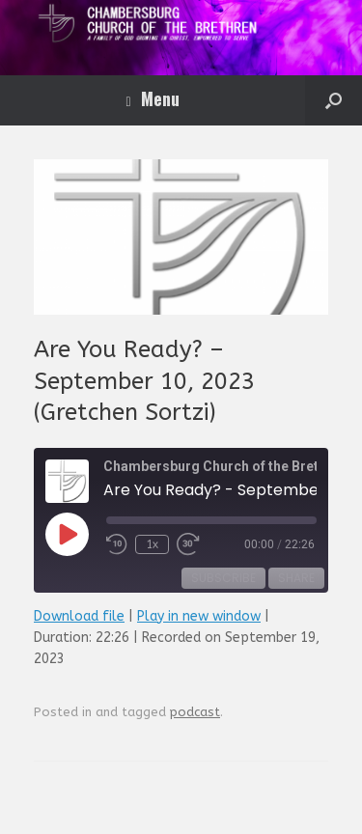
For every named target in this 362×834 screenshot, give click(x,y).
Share (296, 578)
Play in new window (199, 616)
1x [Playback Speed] (152, 544)
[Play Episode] (66, 534)
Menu (152, 98)
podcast (195, 712)
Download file (79, 616)
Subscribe (223, 578)
